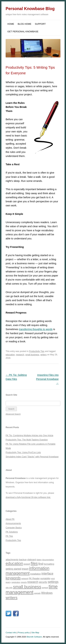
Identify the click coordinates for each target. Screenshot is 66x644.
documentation (48, 560)
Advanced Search (13, 414)
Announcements (13, 523)
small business (32, 354)
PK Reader (34, 578)
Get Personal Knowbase (22, 31)
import (25, 568)
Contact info (11, 632)
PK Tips (9, 536)
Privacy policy (24, 632)
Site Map (35, 632)
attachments (12, 559)
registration (15, 582)
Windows (47, 592)
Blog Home (24, 24)
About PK (10, 519)
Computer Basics (14, 527)
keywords (13, 578)
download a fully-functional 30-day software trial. (28, 497)
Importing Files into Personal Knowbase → (47, 379)
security (43, 582)
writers (43, 354)
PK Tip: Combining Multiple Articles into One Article (29, 435)
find (40, 563)
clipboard (31, 559)
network (24, 578)
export (27, 564)
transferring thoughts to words (35, 329)
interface (47, 573)
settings (53, 582)
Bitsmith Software (34, 637)
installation (35, 574)
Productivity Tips (36, 351)
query (8, 582)
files (34, 563)
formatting (49, 564)
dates (39, 559)
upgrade (37, 593)
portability (45, 578)
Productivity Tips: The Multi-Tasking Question (27, 440)
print (53, 578)
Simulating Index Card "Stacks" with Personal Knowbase (32, 456)
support (45, 587)
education (10, 354)
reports (24, 582)
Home (10, 24)
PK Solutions (12, 532)
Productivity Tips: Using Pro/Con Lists (23, 452)
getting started (13, 568)
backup (23, 559)
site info (9, 587)
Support (40, 24)
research (20, 354)
